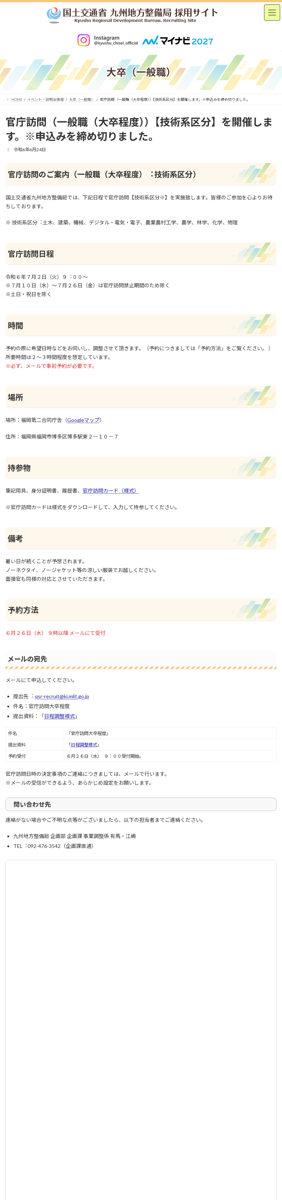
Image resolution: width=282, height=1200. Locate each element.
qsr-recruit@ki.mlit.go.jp (62, 696)
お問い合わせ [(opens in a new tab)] (90, 960)
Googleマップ (83, 420)
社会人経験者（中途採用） (41, 934)
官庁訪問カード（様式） (111, 490)
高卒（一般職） (30, 920)
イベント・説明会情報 (32, 894)
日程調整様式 (59, 716)
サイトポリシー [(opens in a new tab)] (141, 960)
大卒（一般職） (30, 907)
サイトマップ (192, 960)
